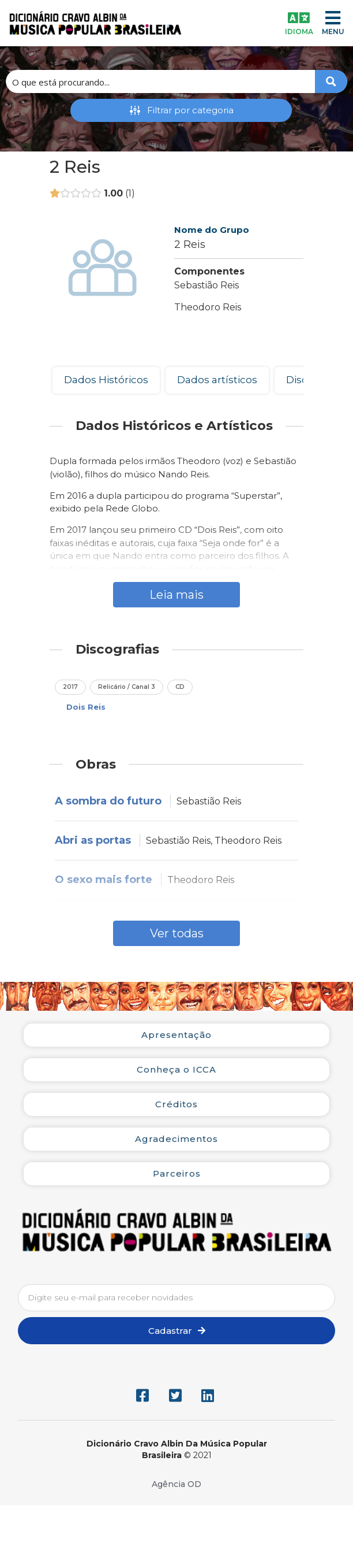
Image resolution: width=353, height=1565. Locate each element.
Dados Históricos (106, 379)
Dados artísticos (217, 379)
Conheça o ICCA (176, 1069)
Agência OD (176, 1484)
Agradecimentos (176, 1138)
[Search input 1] (161, 81)
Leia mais (176, 595)
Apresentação (176, 1034)
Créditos (176, 1104)
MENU (333, 31)
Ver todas (177, 933)
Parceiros (177, 1173)
